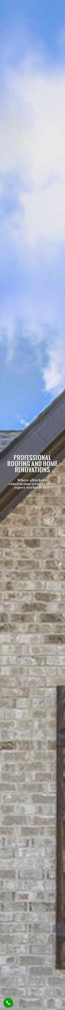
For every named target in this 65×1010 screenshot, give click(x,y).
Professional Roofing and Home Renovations (32, 463)
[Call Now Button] (8, 1002)
